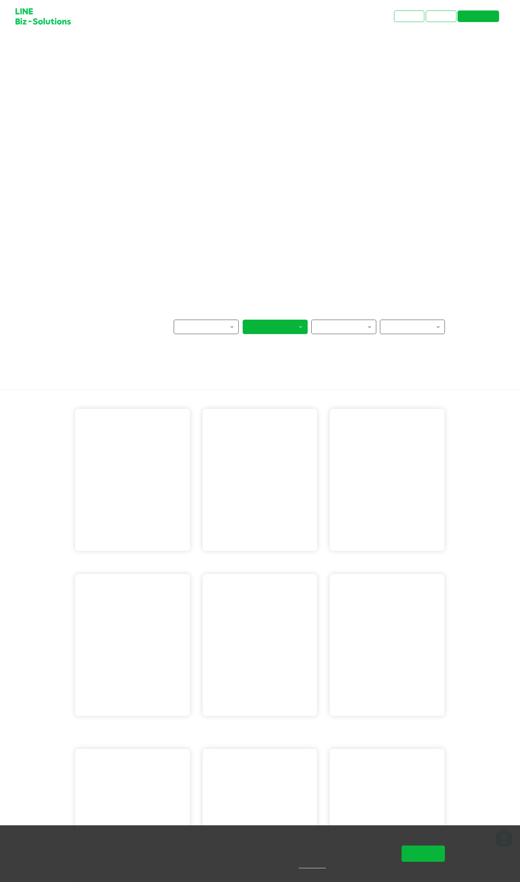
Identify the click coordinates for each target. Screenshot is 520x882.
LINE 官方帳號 (103, 563)
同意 (423, 853)
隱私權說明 (317, 865)
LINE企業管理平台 (235, 740)
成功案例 (104, 45)
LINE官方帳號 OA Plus (280, 563)
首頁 (80, 45)
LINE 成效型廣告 (105, 729)
